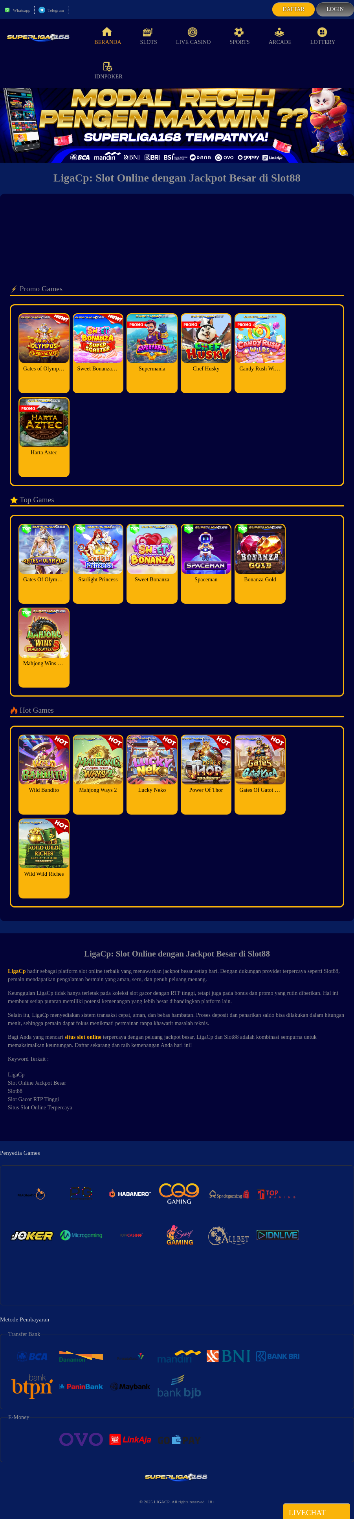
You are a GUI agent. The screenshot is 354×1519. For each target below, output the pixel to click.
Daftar (293, 9)
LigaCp (17, 971)
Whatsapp (17, 10)
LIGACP (161, 1501)
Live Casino (193, 36)
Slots (148, 36)
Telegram (51, 10)
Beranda (107, 36)
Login (335, 9)
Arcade (280, 36)
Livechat (317, 1511)
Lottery (323, 36)
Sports (240, 36)
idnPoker (108, 71)
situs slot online (83, 1037)
